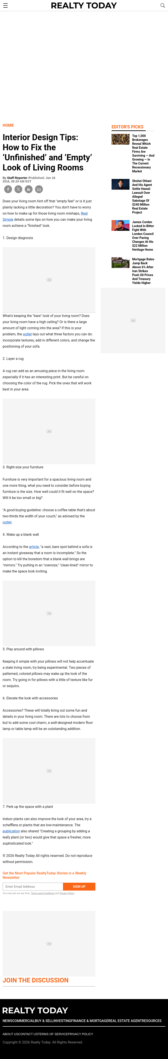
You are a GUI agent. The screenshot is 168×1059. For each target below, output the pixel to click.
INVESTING (62, 1021)
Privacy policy (80, 1034)
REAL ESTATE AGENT (125, 1021)
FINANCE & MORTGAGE (89, 1021)
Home (8, 125)
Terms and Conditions (42, 893)
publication (11, 831)
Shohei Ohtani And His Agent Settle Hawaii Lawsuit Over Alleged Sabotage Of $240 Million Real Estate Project (142, 196)
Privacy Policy (67, 893)
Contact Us (28, 1034)
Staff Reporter (17, 178)
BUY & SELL (44, 1021)
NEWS (7, 1021)
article (34, 547)
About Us (10, 1034)
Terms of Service (53, 1034)
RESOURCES (152, 1021)
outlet (27, 334)
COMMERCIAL (23, 1021)
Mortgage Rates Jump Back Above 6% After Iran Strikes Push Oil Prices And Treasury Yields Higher (143, 271)
